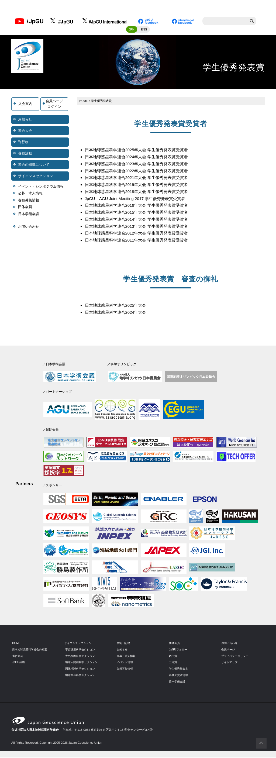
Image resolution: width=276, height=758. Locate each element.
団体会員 (25, 208)
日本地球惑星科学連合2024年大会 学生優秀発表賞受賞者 (140, 158)
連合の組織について (34, 166)
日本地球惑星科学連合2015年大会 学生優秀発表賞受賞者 (140, 213)
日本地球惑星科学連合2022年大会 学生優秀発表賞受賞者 (140, 172)
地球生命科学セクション (81, 675)
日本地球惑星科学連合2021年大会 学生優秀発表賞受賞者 (140, 179)
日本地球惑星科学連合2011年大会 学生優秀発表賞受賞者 (140, 241)
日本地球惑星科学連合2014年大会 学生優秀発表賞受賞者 (140, 220)
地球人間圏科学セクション (83, 662)
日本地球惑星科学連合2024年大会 (118, 313)
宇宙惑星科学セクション (81, 650)
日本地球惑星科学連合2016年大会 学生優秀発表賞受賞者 (140, 206)
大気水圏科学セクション (81, 656)
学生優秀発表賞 (179, 669)
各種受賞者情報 (179, 675)
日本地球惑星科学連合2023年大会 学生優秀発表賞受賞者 (140, 165)
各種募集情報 (28, 201)
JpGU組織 (19, 662)
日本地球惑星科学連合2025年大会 (118, 306)
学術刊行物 (124, 643)
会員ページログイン (54, 105)
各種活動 (25, 154)
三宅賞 (173, 662)
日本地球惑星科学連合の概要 (31, 650)
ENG (144, 30)
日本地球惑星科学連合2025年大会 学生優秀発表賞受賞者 (140, 151)
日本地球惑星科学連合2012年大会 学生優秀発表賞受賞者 (140, 234)
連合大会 (25, 132)
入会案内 (25, 105)
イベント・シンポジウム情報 (41, 187)
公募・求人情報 (30, 194)
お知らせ (25, 120)
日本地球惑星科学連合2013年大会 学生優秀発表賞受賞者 (140, 227)
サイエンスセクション (35, 177)
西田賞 (173, 656)
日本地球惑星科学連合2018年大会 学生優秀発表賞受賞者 (140, 192)
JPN (131, 30)
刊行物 (23, 143)
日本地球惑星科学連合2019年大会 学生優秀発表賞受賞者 (140, 185)
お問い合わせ (28, 228)
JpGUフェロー (179, 650)
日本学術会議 (28, 215)
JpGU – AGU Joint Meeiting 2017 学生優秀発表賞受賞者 (139, 199)
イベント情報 (125, 662)
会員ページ (228, 650)
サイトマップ (230, 662)
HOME (84, 102)
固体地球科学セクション (81, 669)
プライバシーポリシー (236, 656)
